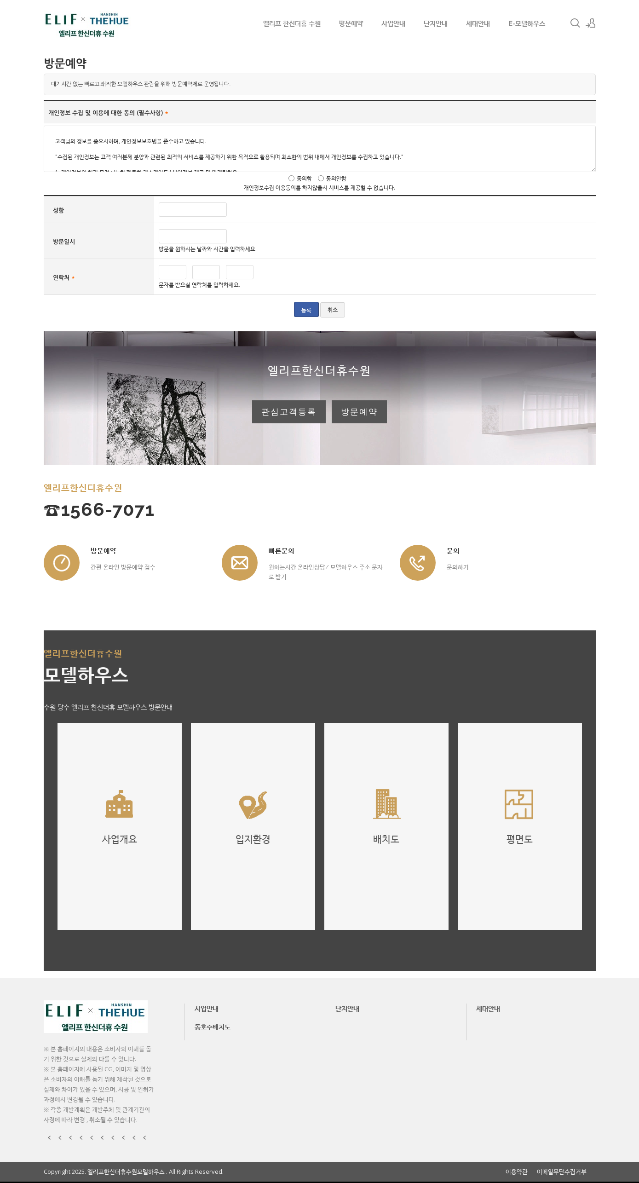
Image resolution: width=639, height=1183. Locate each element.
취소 (333, 310)
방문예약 (351, 23)
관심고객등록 (289, 411)
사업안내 (393, 23)
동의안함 (336, 178)
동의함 (304, 178)
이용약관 (517, 1172)
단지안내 (436, 23)
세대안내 (478, 23)
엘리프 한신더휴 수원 (292, 23)
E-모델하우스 (526, 23)
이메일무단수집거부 (562, 1172)
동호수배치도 (212, 1026)
